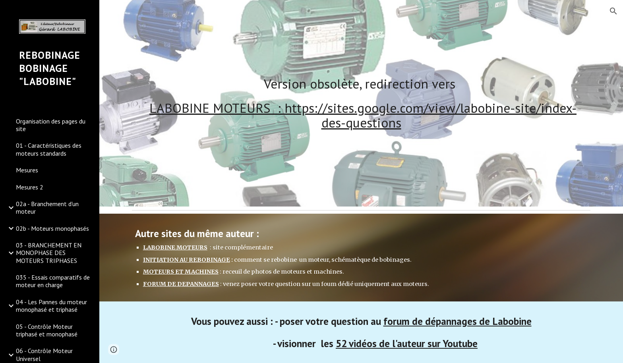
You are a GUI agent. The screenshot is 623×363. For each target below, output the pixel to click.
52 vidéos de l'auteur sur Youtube (407, 343)
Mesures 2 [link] (29, 187)
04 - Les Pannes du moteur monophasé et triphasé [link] (51, 305)
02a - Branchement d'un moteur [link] (47, 207)
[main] (361, 103)
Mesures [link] (27, 170)
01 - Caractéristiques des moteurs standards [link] (48, 149)
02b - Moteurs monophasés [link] (52, 228)
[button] (613, 11)
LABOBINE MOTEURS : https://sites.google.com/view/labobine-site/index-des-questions (363, 115)
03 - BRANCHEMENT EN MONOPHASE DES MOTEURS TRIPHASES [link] (48, 253)
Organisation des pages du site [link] (50, 125)
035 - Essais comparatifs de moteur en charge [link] (53, 281)
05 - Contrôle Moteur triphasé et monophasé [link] (46, 330)
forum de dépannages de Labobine (457, 321)
